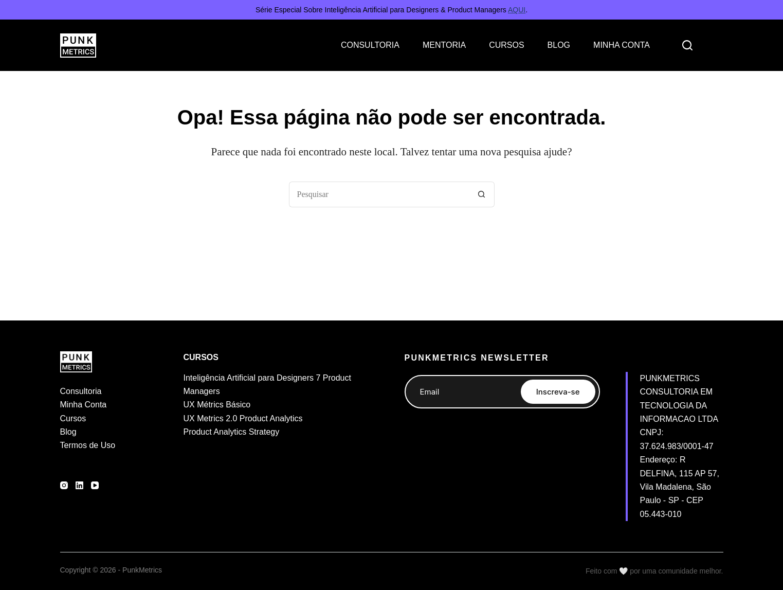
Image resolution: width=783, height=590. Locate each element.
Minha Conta (83, 404)
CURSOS (506, 45)
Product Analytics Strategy (232, 431)
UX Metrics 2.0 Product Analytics (243, 418)
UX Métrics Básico (217, 404)
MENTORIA (444, 45)
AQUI (516, 10)
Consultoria (81, 391)
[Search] (687, 45)
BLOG (559, 45)
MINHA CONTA (621, 45)
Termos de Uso (88, 445)
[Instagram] (64, 485)
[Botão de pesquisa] (482, 194)
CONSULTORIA (370, 45)
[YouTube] (95, 485)
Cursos (73, 418)
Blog (68, 431)
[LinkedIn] (79, 485)
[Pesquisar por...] (379, 194)
